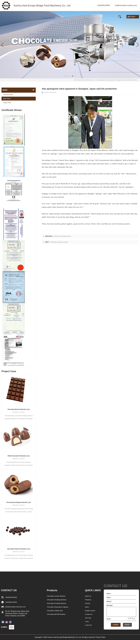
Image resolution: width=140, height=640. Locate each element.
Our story (48, 17)
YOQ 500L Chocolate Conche (62, 236)
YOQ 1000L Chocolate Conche (59, 242)
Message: (110, 605)
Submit (115, 625)
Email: (109, 597)
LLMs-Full (88, 625)
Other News (89, 80)
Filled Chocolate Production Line (19, 456)
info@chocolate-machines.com (126, 5)
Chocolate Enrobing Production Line (18, 502)
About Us (88, 596)
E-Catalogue (89, 17)
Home (7, 17)
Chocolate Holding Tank (54, 610)
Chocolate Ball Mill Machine (56, 614)
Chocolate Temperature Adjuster (57, 607)
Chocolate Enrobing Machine (56, 603)
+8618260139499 (103, 5)
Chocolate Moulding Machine (56, 600)
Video (62, 17)
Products (21, 17)
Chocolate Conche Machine (56, 596)
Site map (88, 618)
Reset (128, 625)
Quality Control (90, 610)
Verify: (109, 619)
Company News (8, 94)
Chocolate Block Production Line (19, 409)
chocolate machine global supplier (59, 224)
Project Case (7, 102)
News (34, 17)
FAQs (74, 17)
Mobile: (109, 601)
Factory (87, 603)
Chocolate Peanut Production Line (18, 549)
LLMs (87, 621)
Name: (109, 593)
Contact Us (106, 17)
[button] (137, 45)
